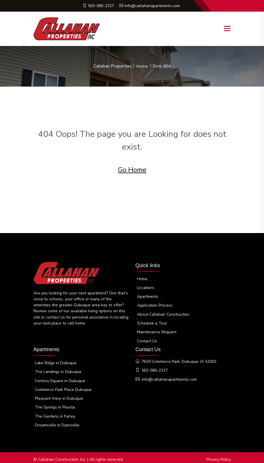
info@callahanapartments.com (150, 6)
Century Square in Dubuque (60, 377)
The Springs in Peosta (55, 404)
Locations (145, 286)
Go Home (132, 169)
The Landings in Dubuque (58, 368)
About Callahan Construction (163, 312)
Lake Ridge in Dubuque (56, 360)
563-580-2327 (97, 6)
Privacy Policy (218, 455)
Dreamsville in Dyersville (57, 421)
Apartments (147, 295)
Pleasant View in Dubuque (59, 395)
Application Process (155, 304)
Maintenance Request (156, 330)
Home (142, 66)
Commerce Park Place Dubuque (63, 386)
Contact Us (147, 339)
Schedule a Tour (152, 321)
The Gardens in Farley (55, 412)
